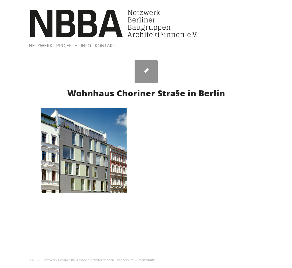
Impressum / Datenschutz (136, 260)
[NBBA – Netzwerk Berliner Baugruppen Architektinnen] (114, 23)
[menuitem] (42, 45)
